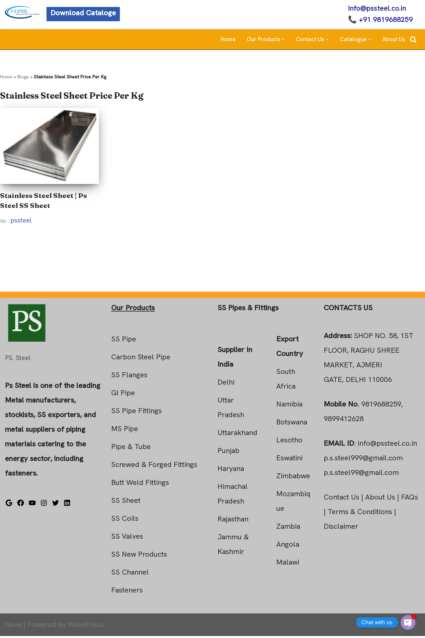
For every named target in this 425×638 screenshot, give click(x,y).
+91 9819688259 (385, 20)
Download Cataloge (83, 13)
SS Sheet (125, 502)
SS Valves (127, 538)
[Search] (413, 39)
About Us (393, 40)
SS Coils (124, 520)
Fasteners (127, 592)
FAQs (409, 499)
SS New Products (139, 556)
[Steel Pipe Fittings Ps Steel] (22, 12)
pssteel (21, 222)
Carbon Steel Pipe (140, 359)
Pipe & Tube (131, 448)
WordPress (86, 626)
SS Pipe (123, 341)
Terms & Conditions (360, 513)
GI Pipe (123, 395)
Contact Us (341, 499)
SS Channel (130, 574)
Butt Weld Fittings (140, 484)
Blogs (23, 77)
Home (228, 40)
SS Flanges (129, 377)
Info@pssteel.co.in (376, 8)
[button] (283, 40)
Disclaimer (341, 528)
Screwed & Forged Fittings (154, 466)
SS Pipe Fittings (136, 412)
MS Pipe (124, 430)
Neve (13, 626)
